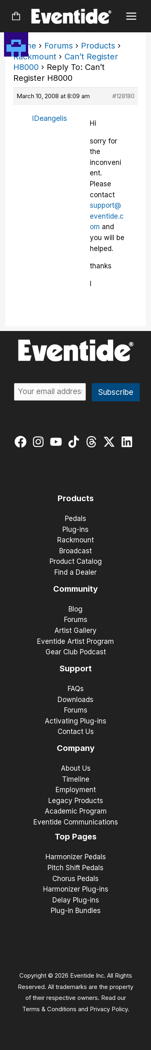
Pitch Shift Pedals (75, 868)
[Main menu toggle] (131, 16)
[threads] (93, 442)
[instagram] (40, 442)
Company (76, 748)
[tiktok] (75, 442)
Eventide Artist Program (75, 641)
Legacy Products (75, 801)
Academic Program (76, 811)
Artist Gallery (75, 630)
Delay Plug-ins (75, 900)
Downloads (75, 700)
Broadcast (75, 551)
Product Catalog (76, 561)
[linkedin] (129, 442)
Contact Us (76, 731)
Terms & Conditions (49, 1009)
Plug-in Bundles (76, 911)
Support (76, 668)
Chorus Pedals (75, 879)
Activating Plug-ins (75, 721)
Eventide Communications (75, 822)
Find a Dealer (75, 572)
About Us (76, 768)
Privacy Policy (109, 1009)
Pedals (75, 518)
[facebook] (22, 442)
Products (98, 46)
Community (75, 589)
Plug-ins (75, 529)
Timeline (75, 779)
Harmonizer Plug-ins (75, 889)
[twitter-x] (111, 442)
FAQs (76, 689)
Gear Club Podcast (76, 652)
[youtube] (58, 442)
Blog (75, 609)
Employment (76, 790)
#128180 (123, 96)
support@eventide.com (107, 216)
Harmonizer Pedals (76, 857)
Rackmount (34, 56)
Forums (58, 46)
